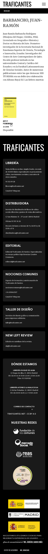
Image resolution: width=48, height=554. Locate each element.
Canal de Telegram (13, 191)
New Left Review (19, 335)
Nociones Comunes (22, 274)
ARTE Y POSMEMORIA (8, 122)
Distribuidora (17, 203)
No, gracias (24, 550)
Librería (12, 163)
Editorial (13, 245)
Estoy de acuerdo (11, 550)
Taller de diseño (19, 309)
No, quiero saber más (33, 541)
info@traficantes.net (24, 409)
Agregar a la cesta (11, 125)
